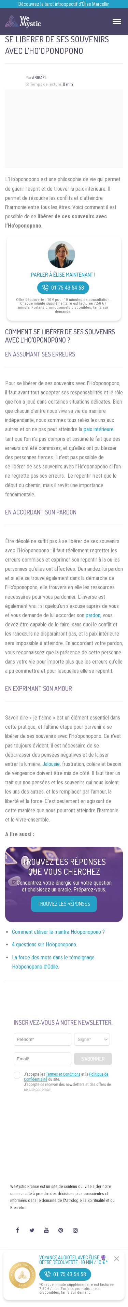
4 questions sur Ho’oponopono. (44, 944)
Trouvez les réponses (64, 903)
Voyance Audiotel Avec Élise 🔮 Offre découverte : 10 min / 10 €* (73, 1260)
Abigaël (39, 77)
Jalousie (51, 764)
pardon (93, 615)
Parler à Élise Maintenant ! (63, 275)
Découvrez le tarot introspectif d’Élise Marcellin (64, 4)
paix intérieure (99, 429)
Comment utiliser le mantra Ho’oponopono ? (58, 932)
